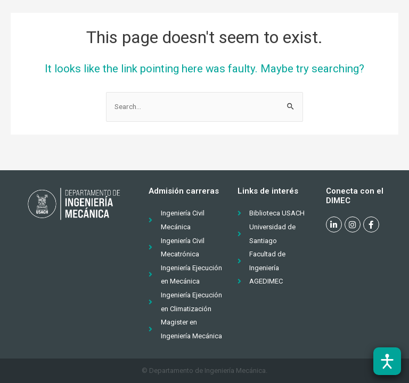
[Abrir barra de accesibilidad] (387, 361)
